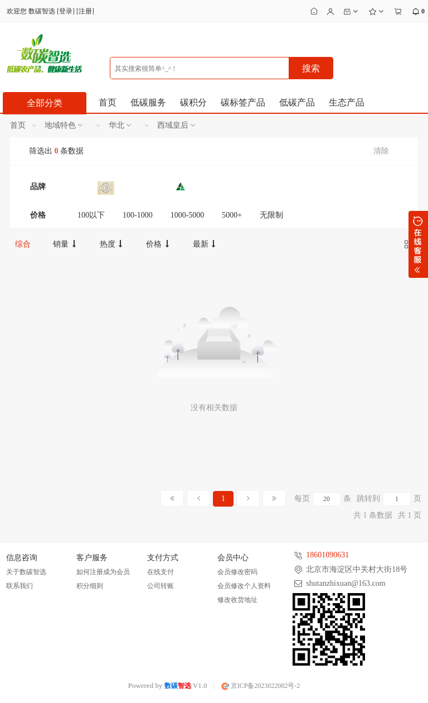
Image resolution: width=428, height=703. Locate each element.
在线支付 (160, 572)
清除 (381, 151)
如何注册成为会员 (103, 572)
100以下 (91, 215)
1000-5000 (188, 215)
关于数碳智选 (26, 572)
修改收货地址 (237, 600)
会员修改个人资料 (244, 586)
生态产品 (346, 102)
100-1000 (138, 215)
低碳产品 (297, 102)
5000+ (232, 215)
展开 (418, 244)
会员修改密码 (237, 572)
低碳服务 (148, 102)
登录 (65, 11)
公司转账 (160, 586)
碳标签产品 (243, 102)
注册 (85, 11)
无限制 (271, 215)
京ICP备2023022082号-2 (260, 686)
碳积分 (193, 102)
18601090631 (327, 555)
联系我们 (19, 586)
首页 (107, 102)
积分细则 (89, 586)
